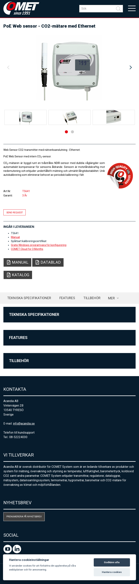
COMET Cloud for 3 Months (27, 249)
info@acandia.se (24, 423)
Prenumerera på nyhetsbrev (24, 516)
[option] (69, 67)
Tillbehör (92, 298)
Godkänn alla (112, 562)
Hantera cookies (112, 572)
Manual (15, 237)
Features (67, 298)
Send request (14, 212)
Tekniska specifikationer (29, 298)
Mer (111, 298)
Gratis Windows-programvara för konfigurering (38, 245)
